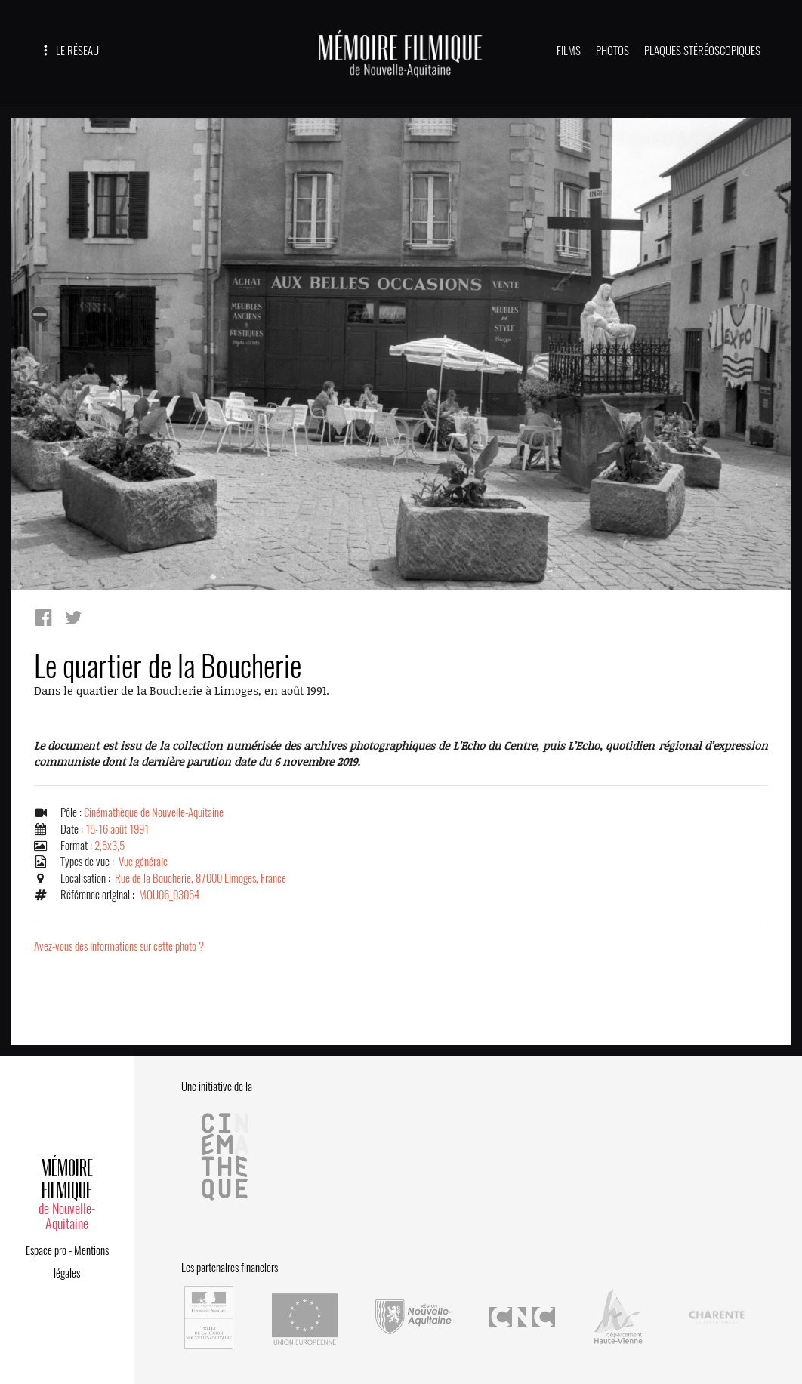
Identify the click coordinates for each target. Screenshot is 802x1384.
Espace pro (46, 1250)
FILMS (569, 50)
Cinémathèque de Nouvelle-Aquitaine (154, 812)
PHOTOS (612, 50)
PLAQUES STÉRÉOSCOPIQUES (702, 50)
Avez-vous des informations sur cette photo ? (119, 946)
